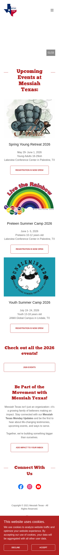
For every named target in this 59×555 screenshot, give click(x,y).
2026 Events (29, 367)
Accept (43, 547)
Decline (15, 547)
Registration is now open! (29, 170)
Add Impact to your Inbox (29, 447)
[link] (10, 10)
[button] (52, 10)
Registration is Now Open (29, 249)
